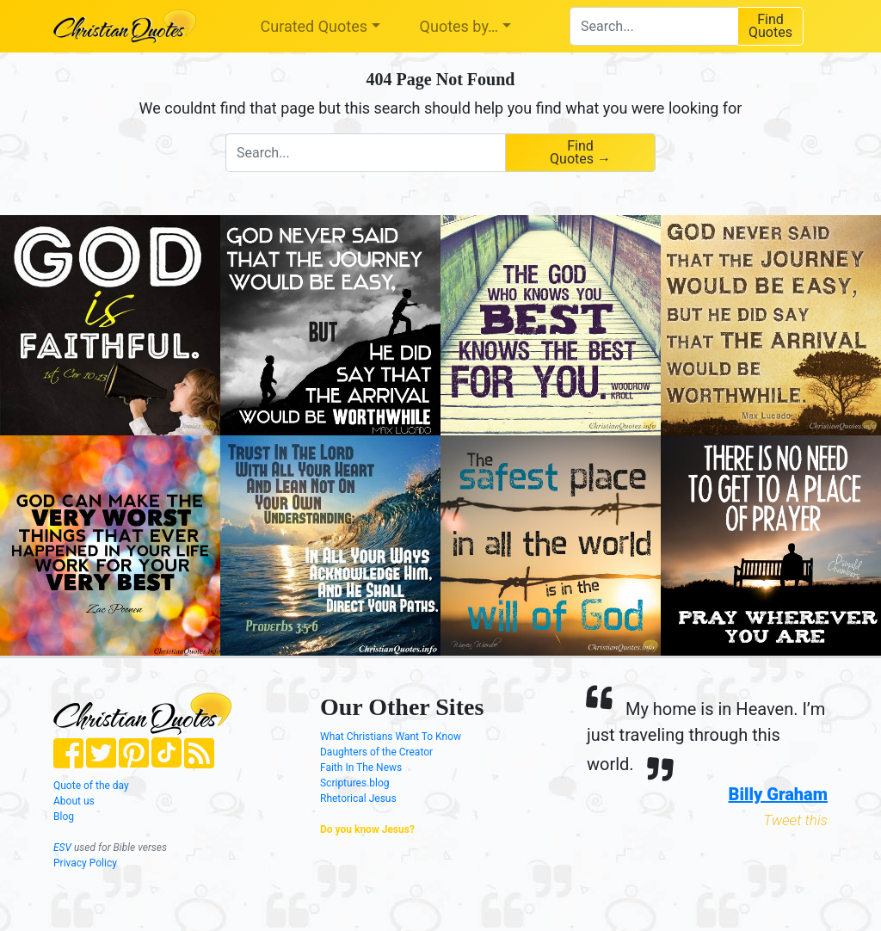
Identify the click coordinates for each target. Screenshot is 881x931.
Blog (63, 817)
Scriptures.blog (355, 783)
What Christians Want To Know (390, 737)
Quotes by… (459, 26)
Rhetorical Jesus (358, 798)
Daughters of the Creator (376, 752)
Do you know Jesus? (367, 829)
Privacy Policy (85, 863)
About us (74, 801)
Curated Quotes (314, 26)
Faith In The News (361, 767)
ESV (62, 848)
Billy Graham (778, 794)
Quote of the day (91, 786)
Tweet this (795, 820)
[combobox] (653, 26)
